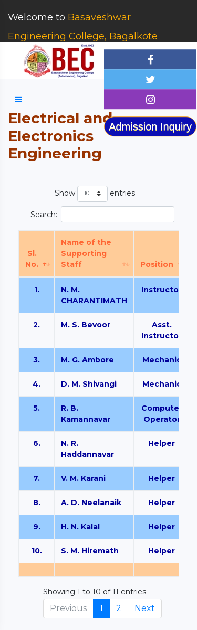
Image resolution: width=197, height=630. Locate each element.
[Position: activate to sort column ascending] (162, 253)
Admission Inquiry (150, 126)
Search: (102, 214)
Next (144, 608)
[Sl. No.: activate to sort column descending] (37, 253)
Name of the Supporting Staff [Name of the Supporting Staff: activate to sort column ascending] (86, 253)
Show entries (95, 194)
